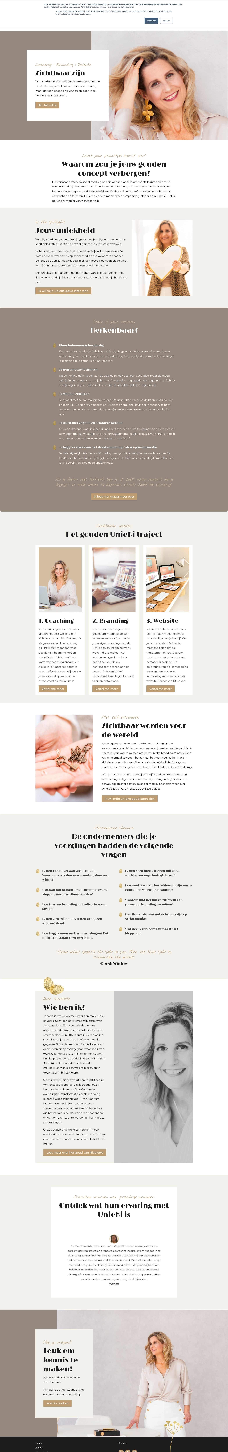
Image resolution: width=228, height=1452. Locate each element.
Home (38, 1443)
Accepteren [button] (151, 21)
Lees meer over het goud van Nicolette (74, 1152)
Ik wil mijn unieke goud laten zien (63, 291)
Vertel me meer (53, 689)
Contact (122, 1443)
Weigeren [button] (166, 21)
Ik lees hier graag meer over (114, 496)
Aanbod (39, 1447)
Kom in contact (57, 1403)
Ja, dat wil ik (47, 105)
